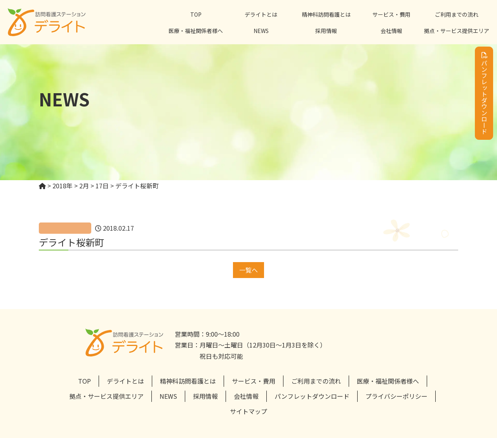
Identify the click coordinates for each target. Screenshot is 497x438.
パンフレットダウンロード (484, 93)
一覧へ (248, 270)
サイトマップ (248, 411)
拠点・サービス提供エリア (456, 31)
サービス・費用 (391, 14)
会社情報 (391, 31)
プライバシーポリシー (396, 396)
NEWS (261, 31)
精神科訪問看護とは (326, 14)
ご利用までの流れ (456, 14)
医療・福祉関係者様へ (196, 31)
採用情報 (326, 31)
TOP (196, 14)
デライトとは (261, 14)
